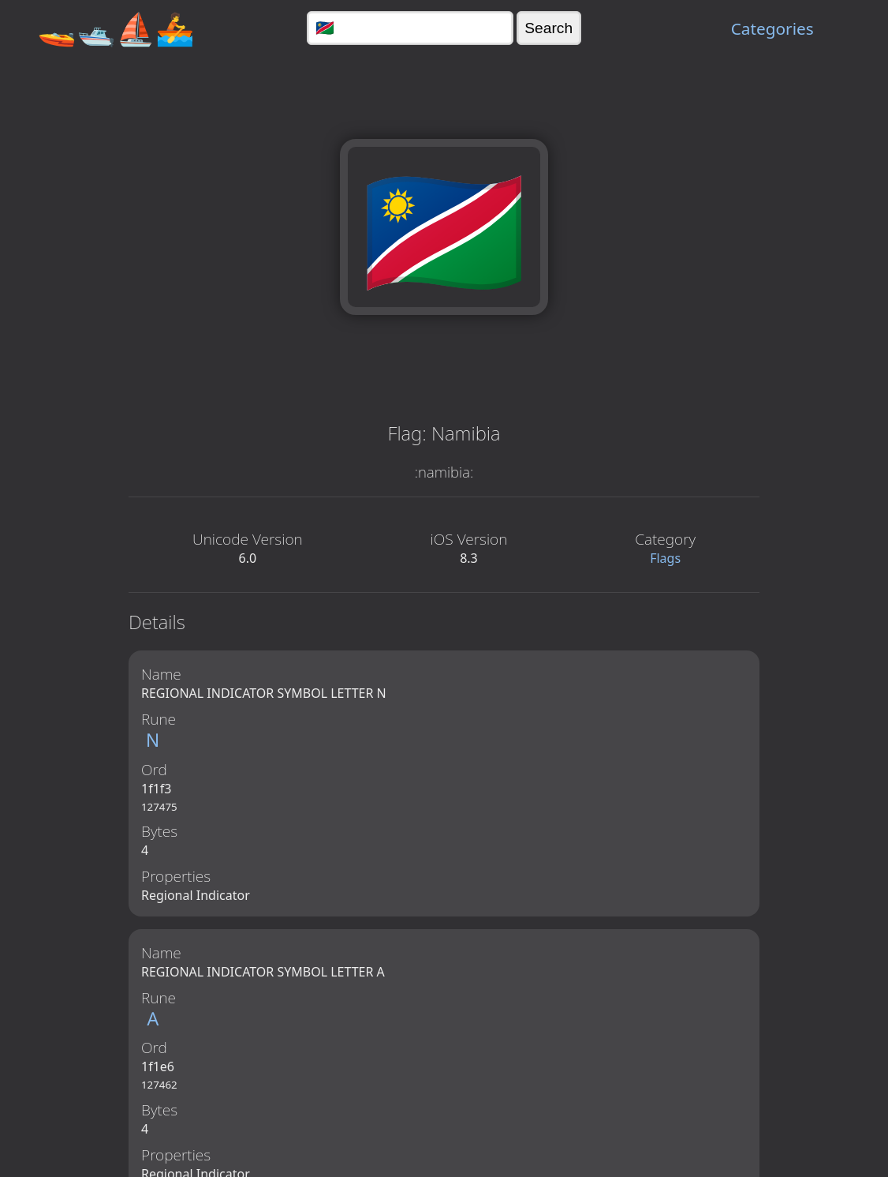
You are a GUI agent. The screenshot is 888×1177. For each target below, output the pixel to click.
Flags (665, 558)
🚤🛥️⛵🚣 (116, 28)
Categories (772, 28)
